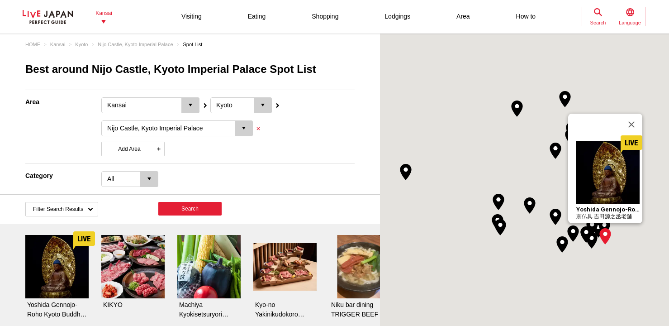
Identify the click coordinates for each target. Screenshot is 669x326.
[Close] (631, 124)
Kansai (58, 44)
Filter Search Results (58, 209)
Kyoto (81, 44)
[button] (605, 236)
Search (190, 209)
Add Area (129, 149)
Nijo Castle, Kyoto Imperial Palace (135, 44)
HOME (32, 44)
